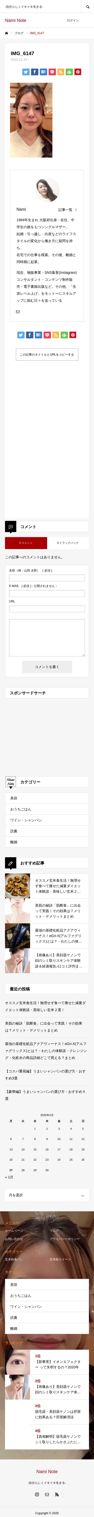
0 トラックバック (68, 542)
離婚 (13, 842)
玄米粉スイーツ (60, 1259)
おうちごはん (20, 809)
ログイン (73, 20)
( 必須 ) (30, 570)
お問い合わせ (14, 1239)
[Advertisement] (47, 412)
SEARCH (87, 6)
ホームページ (14, 1231)
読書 (13, 831)
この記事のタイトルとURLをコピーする (47, 354)
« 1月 (9, 1177)
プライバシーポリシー (65, 1239)
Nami (21, 209)
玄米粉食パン (14, 1259)
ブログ (54, 1231)
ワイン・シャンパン (26, 820)
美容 (13, 798)
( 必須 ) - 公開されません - (33, 585)
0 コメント (26, 542)
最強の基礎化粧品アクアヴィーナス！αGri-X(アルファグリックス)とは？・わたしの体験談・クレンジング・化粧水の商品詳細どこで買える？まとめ (46, 1051)
